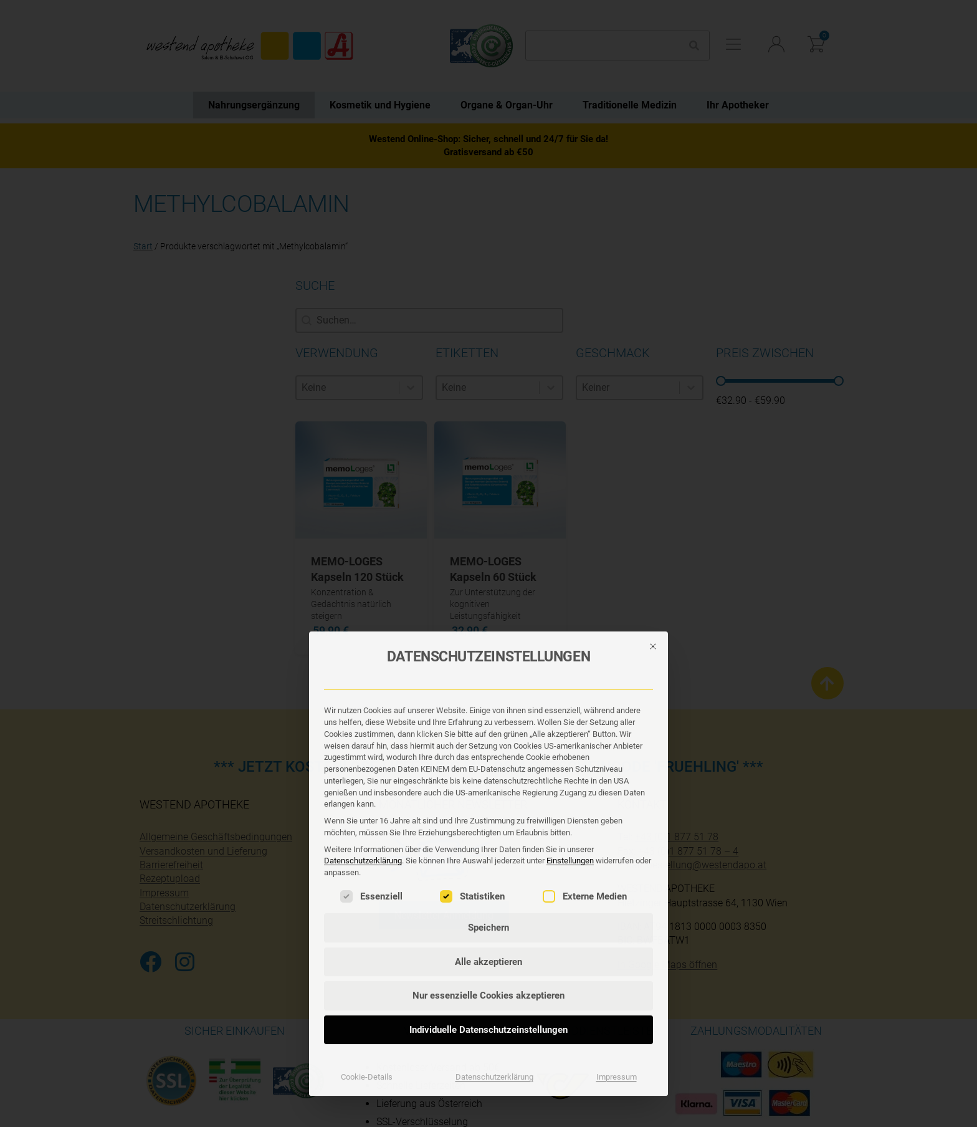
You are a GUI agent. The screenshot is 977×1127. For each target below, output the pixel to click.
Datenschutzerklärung (363, 624)
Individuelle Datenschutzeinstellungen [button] (488, 792)
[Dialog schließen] (653, 410)
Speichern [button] (488, 690)
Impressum (616, 840)
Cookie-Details (367, 840)
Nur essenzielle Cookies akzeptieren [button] (488, 758)
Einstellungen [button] (570, 624)
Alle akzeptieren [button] (488, 725)
